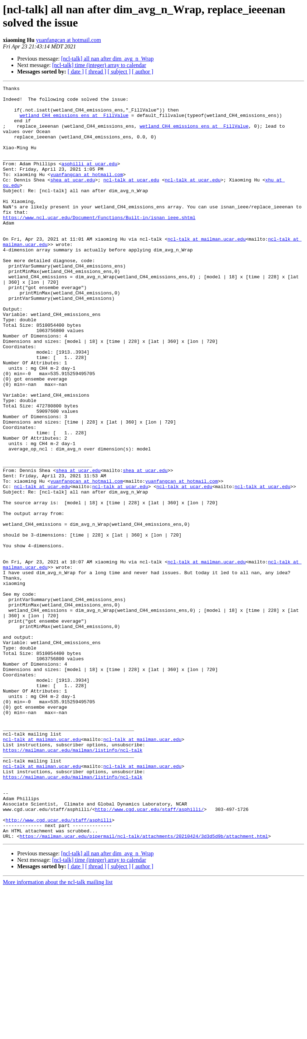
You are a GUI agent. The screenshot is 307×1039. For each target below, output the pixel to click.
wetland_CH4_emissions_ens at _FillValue (74, 121)
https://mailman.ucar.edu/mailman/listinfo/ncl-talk (72, 883)
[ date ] (76, 72)
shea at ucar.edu (72, 199)
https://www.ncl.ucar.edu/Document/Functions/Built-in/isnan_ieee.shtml (99, 244)
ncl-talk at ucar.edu (131, 199)
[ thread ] (95, 72)
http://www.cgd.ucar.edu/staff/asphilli (59, 967)
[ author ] (143, 72)
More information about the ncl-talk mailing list (58, 1033)
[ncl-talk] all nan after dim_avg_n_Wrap (107, 59)
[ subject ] (119, 72)
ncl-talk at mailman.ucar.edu (206, 270)
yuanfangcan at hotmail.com (68, 40)
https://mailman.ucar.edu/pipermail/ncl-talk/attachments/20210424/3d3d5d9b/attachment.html (144, 986)
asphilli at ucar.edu (89, 179)
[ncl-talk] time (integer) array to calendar (99, 65)
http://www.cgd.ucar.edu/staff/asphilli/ (149, 954)
